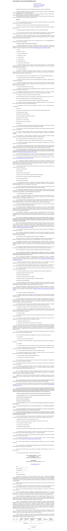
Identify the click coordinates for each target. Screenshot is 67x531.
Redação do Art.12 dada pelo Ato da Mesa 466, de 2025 (31, 438)
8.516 (36, 3)
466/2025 (43, 4)
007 (30, 452)
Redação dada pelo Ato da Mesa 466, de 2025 (42, 47)
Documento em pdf (35, 464)
